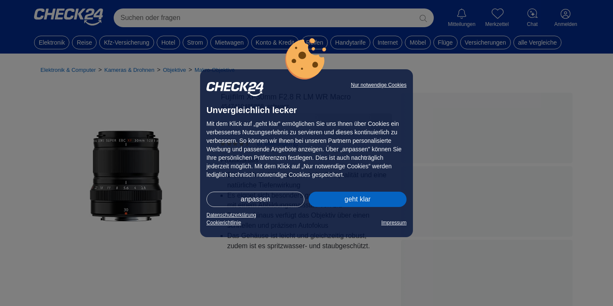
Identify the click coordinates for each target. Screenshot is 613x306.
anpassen (255, 199)
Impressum (394, 223)
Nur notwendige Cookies (379, 85)
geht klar (357, 199)
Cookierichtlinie (223, 223)
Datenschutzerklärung (231, 215)
